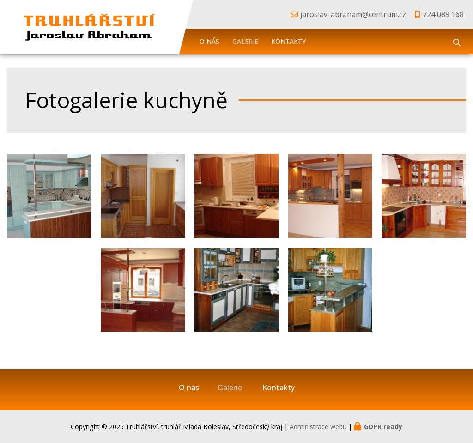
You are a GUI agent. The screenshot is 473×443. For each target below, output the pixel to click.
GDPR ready (383, 426)
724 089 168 (443, 14)
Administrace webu (318, 426)
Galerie (245, 41)
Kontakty (288, 41)
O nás (209, 41)
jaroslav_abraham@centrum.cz (353, 14)
